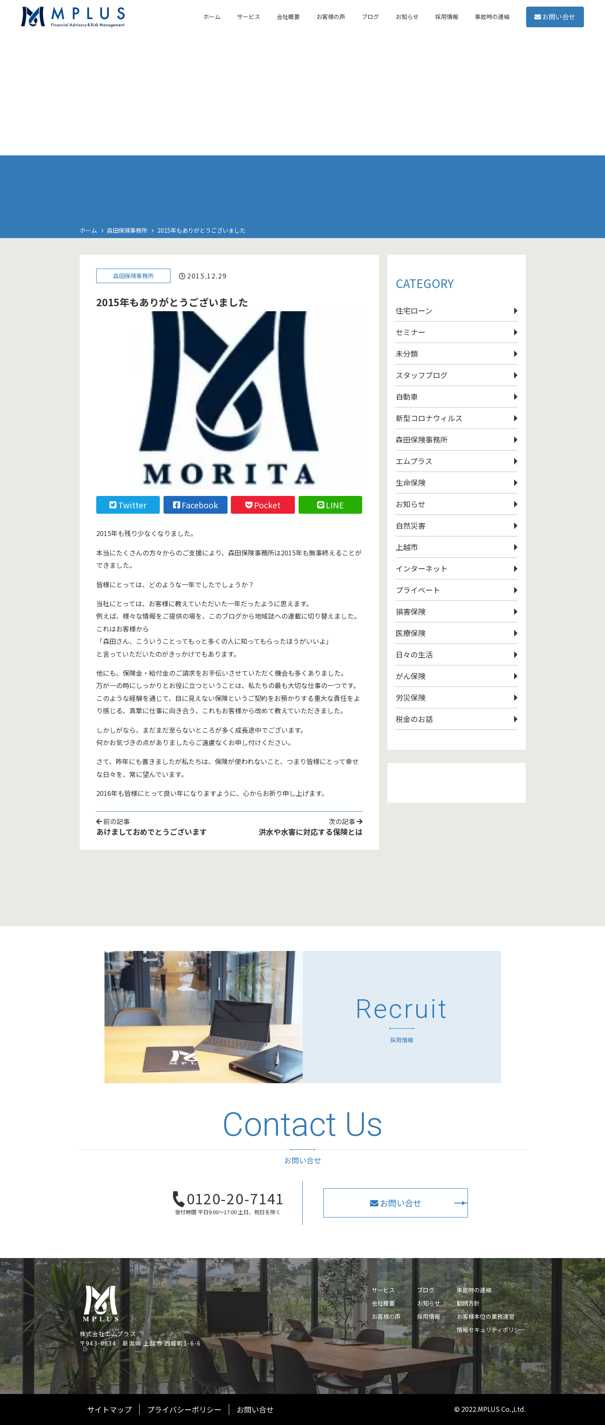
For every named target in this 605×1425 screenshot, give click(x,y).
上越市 (407, 546)
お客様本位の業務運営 (486, 1316)
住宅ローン (414, 310)
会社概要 (383, 1303)
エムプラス (414, 460)
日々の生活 (414, 654)
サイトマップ (109, 1409)
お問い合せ (542, 24)
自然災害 (410, 525)
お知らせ (410, 503)
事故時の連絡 (474, 1290)
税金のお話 (414, 718)
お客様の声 (386, 1316)
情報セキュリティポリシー (491, 1329)
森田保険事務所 (136, 277)
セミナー (410, 331)
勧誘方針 (468, 1303)
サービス (383, 1290)
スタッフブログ (422, 374)
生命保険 (410, 482)
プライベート (418, 589)
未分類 (407, 353)
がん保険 (410, 675)
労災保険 (410, 697)
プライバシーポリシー (184, 1409)
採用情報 (428, 1316)
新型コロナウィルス (429, 417)
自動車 (407, 396)
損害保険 (410, 611)
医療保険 (410, 632)
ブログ (425, 1290)
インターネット (422, 568)
